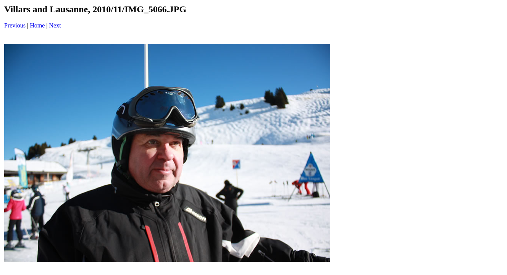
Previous (15, 25)
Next (55, 25)
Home (37, 25)
